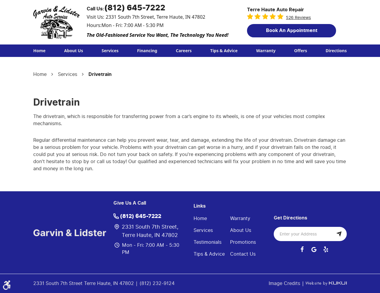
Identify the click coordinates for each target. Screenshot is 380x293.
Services (110, 50)
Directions (336, 50)
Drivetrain (100, 74)
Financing (147, 50)
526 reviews (298, 18)
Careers (183, 50)
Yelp (326, 249)
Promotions (243, 242)
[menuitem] (39, 50)
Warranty (266, 50)
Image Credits (285, 283)
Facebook (302, 249)
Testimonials (207, 242)
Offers (300, 50)
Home (39, 50)
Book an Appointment (291, 30)
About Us (73, 50)
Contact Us (243, 254)
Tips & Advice (224, 50)
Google (314, 249)
